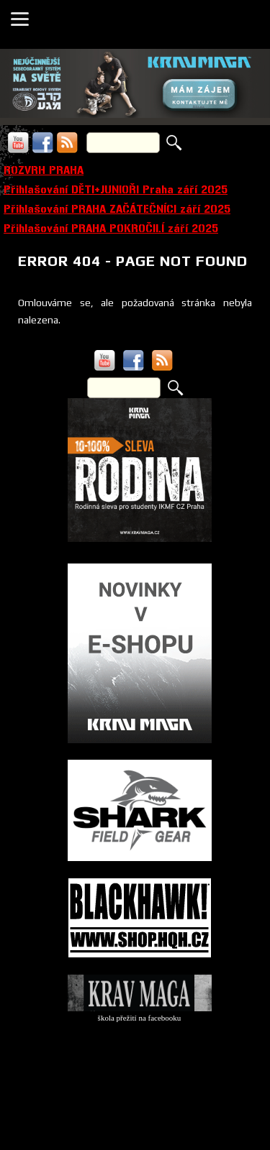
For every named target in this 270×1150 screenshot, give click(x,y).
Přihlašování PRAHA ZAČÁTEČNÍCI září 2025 (117, 209)
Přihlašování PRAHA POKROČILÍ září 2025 (111, 228)
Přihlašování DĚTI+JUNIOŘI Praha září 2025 (116, 189)
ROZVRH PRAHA (44, 170)
